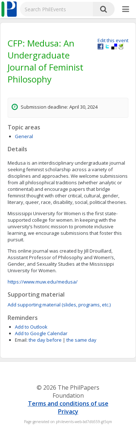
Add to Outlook (31, 327)
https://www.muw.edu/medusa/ (43, 281)
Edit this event (113, 40)
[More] (126, 9)
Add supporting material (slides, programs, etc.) (59, 304)
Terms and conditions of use (68, 403)
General (24, 136)
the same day (81, 340)
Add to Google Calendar (41, 333)
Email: (21, 340)
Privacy (68, 411)
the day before (45, 340)
